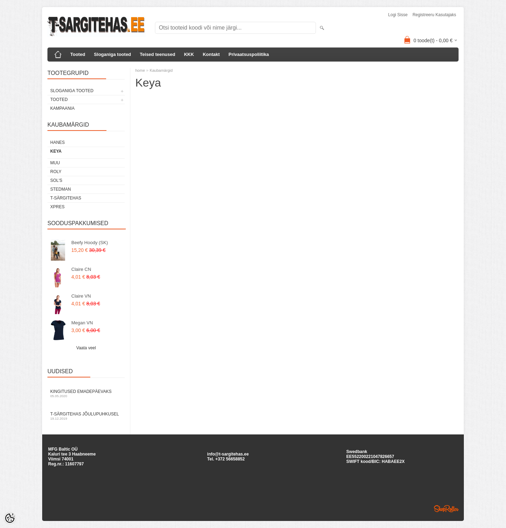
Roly (55, 171)
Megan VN (82, 322)
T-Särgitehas (65, 198)
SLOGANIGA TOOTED (71, 90)
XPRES (57, 206)
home (140, 70)
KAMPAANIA (62, 108)
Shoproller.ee (446, 508)
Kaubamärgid (161, 70)
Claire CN (81, 269)
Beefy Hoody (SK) (89, 242)
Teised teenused (157, 54)
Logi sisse (398, 14)
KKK (189, 54)
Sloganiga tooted (112, 54)
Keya (55, 151)
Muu (55, 162)
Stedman (60, 189)
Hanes (57, 142)
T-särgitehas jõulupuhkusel (86, 416)
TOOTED (59, 99)
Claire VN (81, 296)
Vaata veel (86, 347)
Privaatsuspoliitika (248, 54)
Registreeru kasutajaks (434, 14)
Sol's (56, 180)
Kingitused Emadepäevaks (86, 393)
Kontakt (211, 54)
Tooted (77, 54)
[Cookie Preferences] (10, 518)
